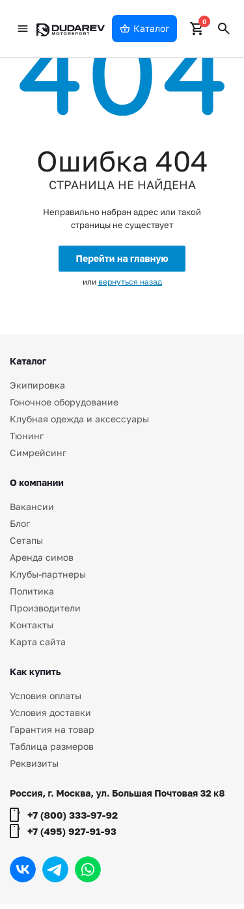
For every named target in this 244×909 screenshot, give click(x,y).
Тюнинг (27, 435)
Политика (32, 590)
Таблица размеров (52, 746)
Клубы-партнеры (48, 574)
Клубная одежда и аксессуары (79, 418)
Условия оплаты (45, 695)
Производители (45, 607)
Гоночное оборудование (64, 401)
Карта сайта (38, 641)
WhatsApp (88, 869)
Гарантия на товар (52, 729)
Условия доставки (50, 712)
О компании (37, 482)
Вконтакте (23, 869)
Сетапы (26, 540)
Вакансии (32, 506)
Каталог (28, 360)
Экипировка (37, 384)
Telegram (55, 869)
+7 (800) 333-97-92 (72, 815)
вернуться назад (130, 282)
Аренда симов (42, 557)
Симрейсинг (38, 452)
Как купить (35, 671)
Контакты (31, 624)
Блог (20, 523)
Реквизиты (34, 763)
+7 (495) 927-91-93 (71, 831)
